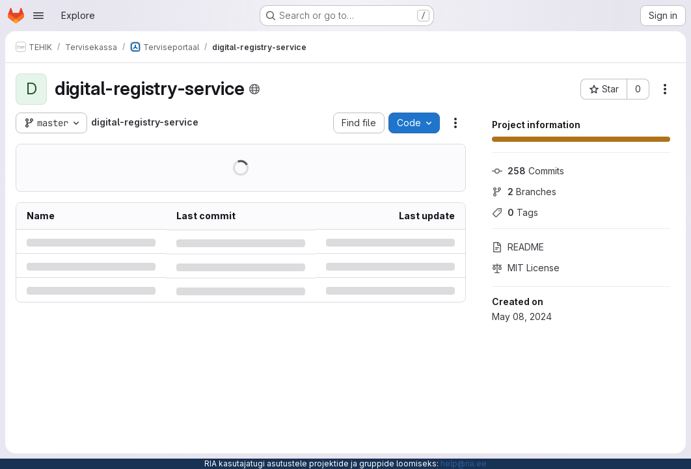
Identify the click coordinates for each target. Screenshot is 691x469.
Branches (524, 191)
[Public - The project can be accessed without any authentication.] (254, 89)
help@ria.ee (463, 463)
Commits (528, 170)
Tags (515, 212)
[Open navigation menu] (38, 15)
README (518, 246)
